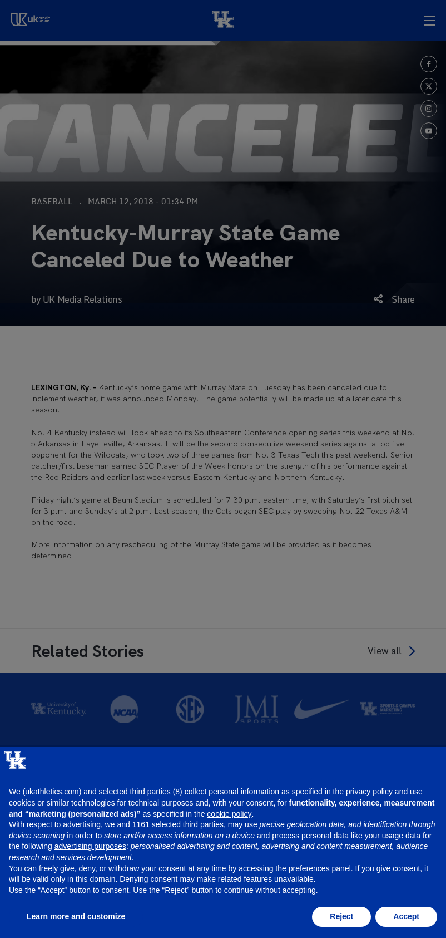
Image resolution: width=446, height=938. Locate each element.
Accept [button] (406, 916)
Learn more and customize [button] (76, 916)
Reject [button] (341, 916)
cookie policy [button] (229, 813)
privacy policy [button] (369, 791)
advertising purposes (90, 846)
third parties (203, 824)
